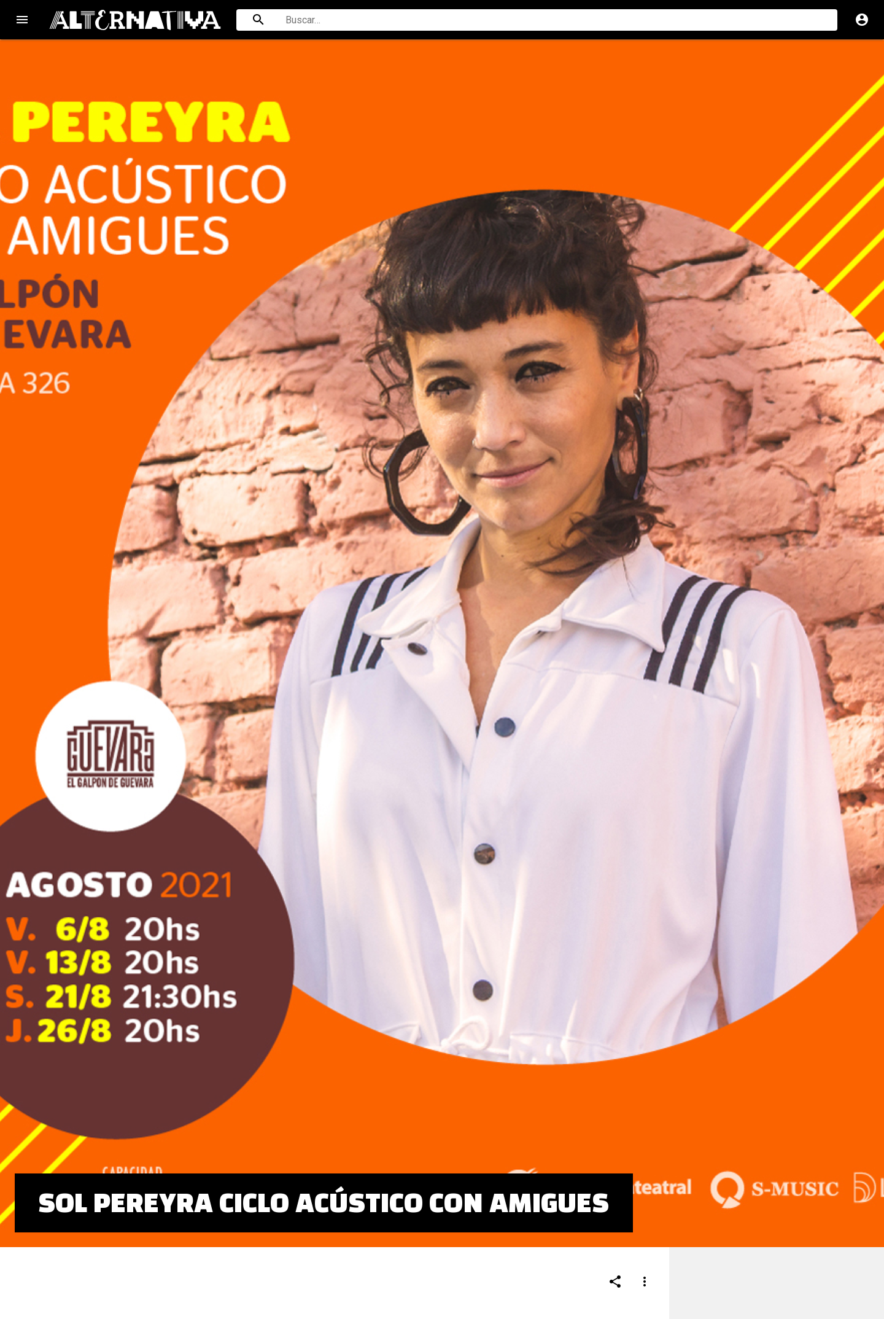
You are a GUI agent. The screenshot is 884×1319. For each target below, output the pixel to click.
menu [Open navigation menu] (22, 19)
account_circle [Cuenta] (862, 19)
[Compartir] (615, 1224)
